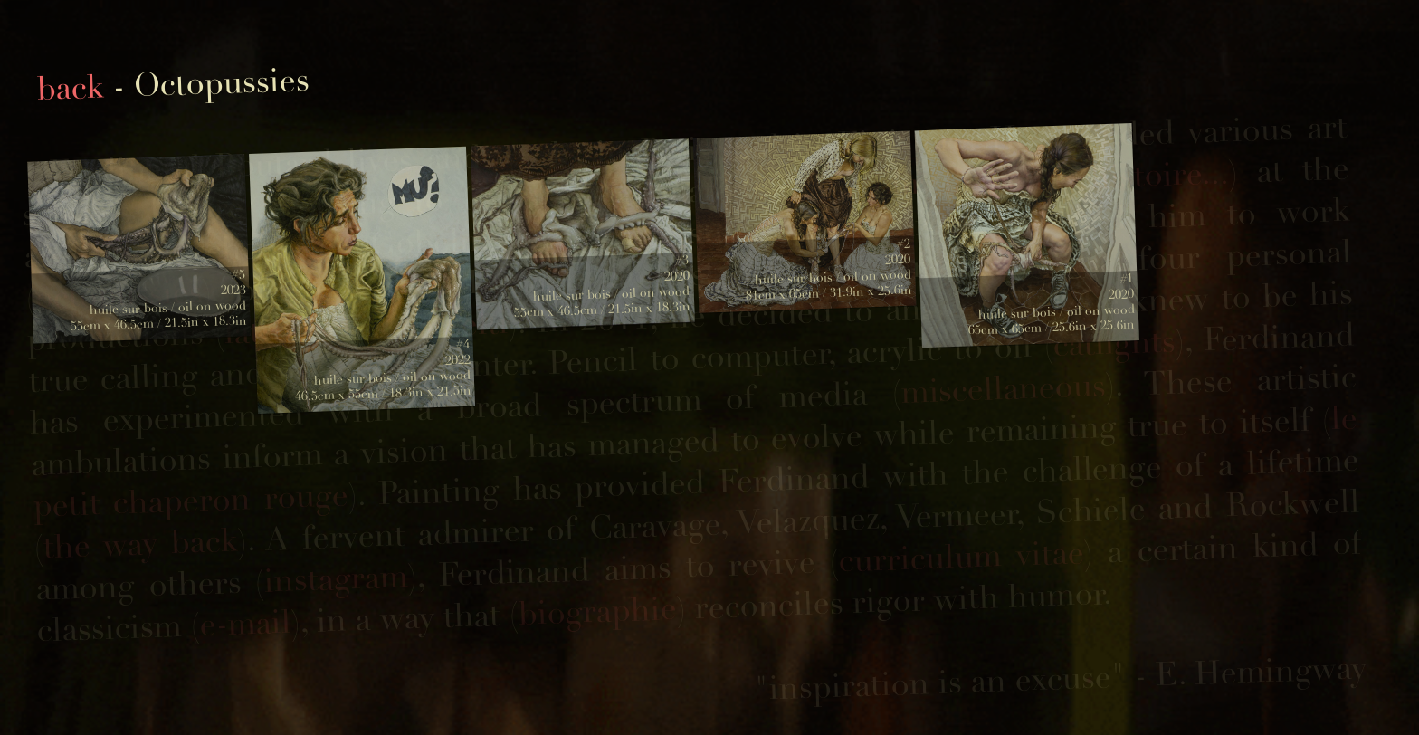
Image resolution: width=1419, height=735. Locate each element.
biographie (597, 611)
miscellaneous (1003, 389)
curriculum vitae (961, 556)
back (69, 88)
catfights (1114, 343)
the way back (140, 544)
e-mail (245, 623)
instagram (335, 579)
